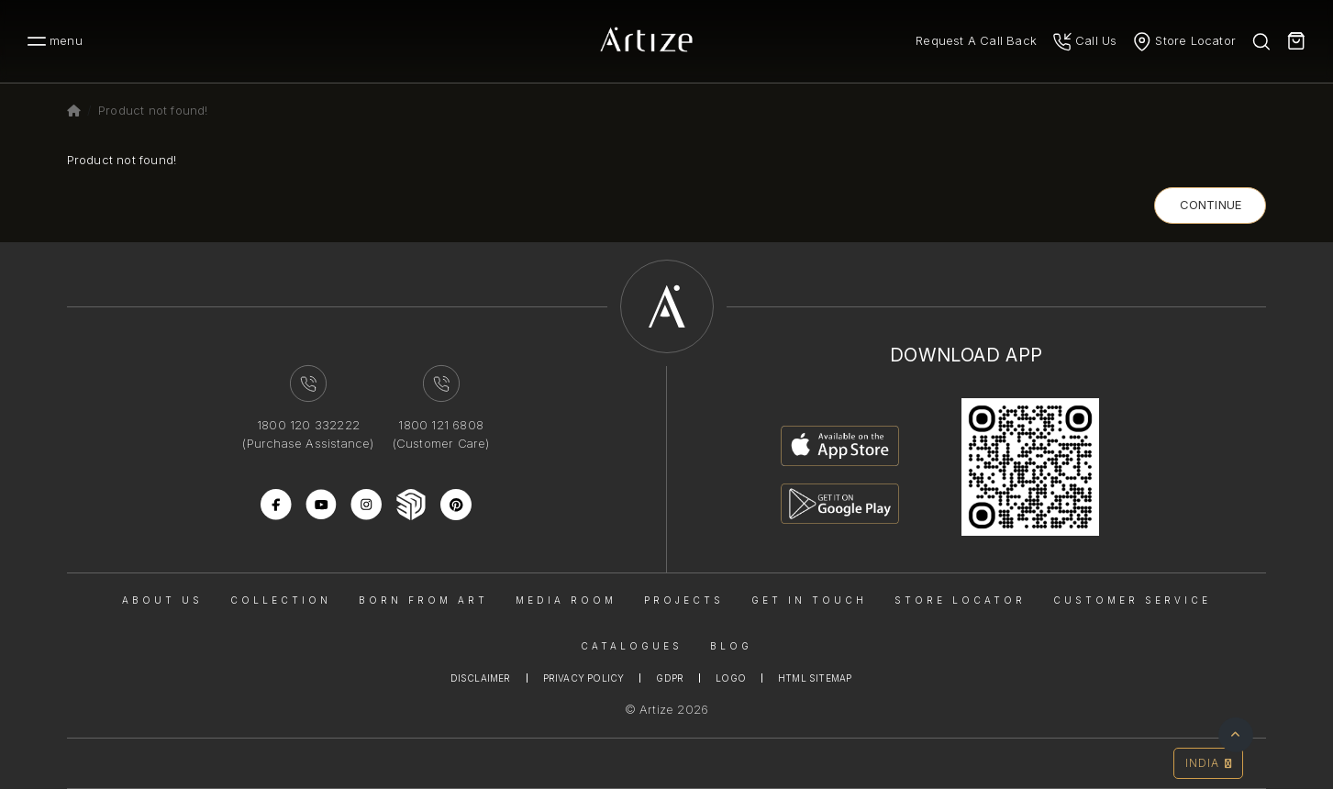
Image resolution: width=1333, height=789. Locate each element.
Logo (731, 677)
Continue (1211, 204)
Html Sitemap (814, 677)
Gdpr (669, 677)
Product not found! (153, 110)
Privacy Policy (584, 677)
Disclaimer (480, 677)
